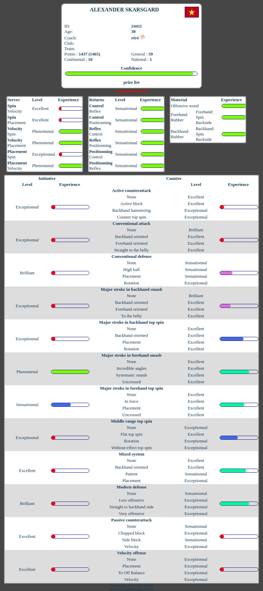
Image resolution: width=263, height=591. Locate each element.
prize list (131, 82)
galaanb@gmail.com (140, 589)
